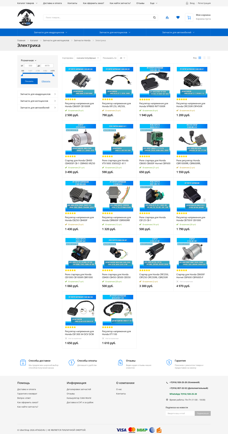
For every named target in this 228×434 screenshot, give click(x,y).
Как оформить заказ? (93, 3)
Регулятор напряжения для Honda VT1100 (116, 333)
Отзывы (140, 3)
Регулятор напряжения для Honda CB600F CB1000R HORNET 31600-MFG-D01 (79, 105)
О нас (119, 389)
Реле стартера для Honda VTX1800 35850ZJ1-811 (115, 162)
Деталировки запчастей (79, 389)
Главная (21, 40)
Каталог (34, 40)
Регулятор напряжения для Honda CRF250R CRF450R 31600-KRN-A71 (190, 105)
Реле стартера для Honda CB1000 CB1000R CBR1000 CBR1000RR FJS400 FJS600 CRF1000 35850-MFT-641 (79, 276)
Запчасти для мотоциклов (113, 32)
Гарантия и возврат (27, 393)
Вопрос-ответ (24, 398)
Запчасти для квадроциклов (49, 32)
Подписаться (203, 413)
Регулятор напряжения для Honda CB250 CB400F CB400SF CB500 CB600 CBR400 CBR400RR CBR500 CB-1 (79, 219)
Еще (152, 3)
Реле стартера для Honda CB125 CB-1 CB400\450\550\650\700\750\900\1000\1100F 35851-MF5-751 (155, 219)
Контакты (72, 3)
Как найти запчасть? (120, 3)
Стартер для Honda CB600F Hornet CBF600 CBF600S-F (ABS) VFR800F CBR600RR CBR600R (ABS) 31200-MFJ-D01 (190, 276)
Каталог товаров (25, 3)
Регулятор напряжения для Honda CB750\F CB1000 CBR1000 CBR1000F (190, 219)
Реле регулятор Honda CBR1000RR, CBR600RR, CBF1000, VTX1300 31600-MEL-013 (190, 162)
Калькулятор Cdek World (79, 398)
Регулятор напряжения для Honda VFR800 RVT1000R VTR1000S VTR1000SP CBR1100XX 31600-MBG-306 (154, 105)
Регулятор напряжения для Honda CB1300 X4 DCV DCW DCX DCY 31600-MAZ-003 (79, 333)
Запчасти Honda (82, 40)
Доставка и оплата (52, 3)
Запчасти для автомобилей (176, 32)
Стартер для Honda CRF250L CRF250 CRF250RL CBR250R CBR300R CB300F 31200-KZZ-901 (154, 276)
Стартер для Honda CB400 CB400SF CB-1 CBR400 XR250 (80, 162)
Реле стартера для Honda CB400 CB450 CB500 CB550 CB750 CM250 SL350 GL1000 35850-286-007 (117, 276)
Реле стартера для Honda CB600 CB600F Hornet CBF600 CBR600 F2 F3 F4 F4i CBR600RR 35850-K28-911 (154, 162)
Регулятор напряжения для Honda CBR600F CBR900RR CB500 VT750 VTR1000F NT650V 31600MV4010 (116, 219)
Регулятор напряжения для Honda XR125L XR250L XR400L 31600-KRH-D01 (116, 105)
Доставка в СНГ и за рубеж (80, 402)
